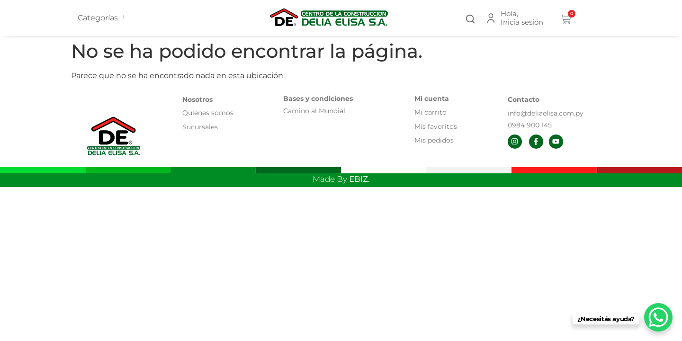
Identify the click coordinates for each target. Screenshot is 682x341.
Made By (341, 179)
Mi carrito (431, 112)
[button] (470, 17)
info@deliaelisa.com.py (545, 113)
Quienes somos (207, 112)
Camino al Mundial (314, 111)
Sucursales (200, 127)
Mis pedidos (434, 140)
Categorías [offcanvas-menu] (101, 17)
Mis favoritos (435, 126)
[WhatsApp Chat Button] (658, 317)
